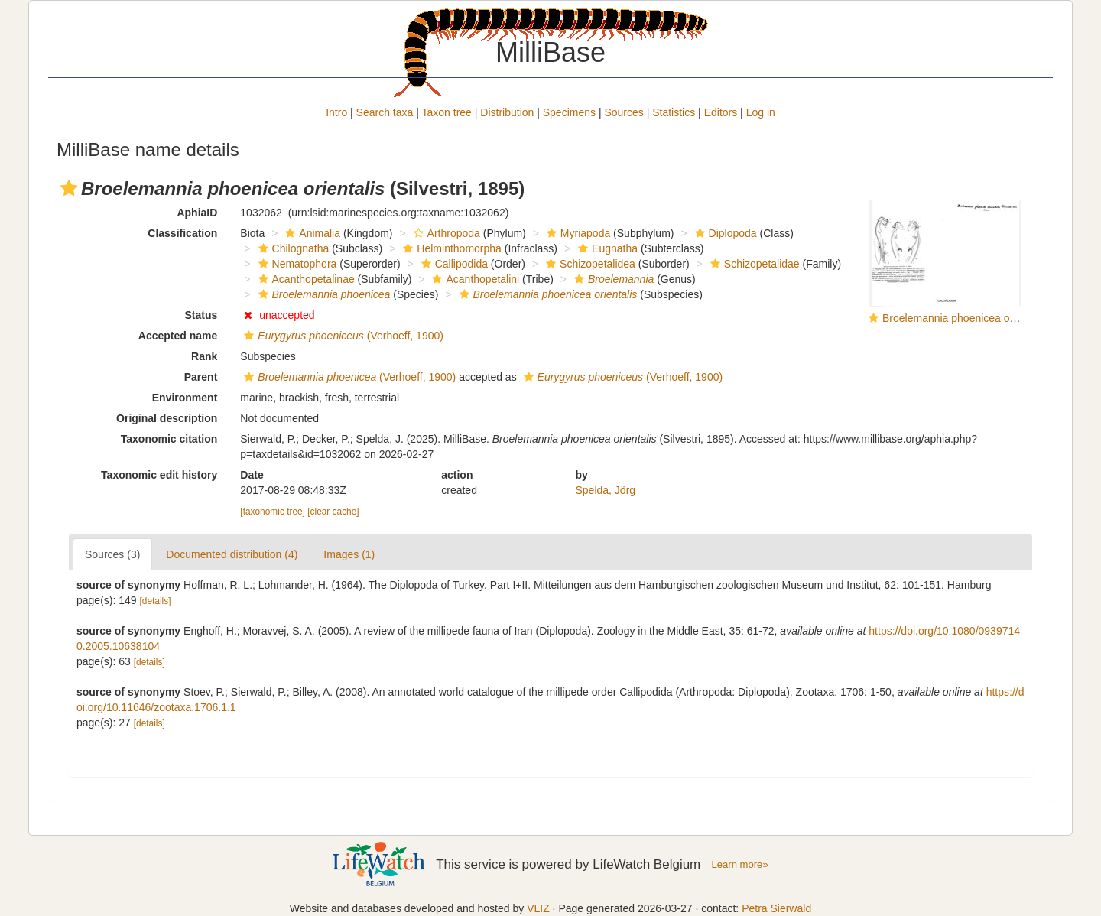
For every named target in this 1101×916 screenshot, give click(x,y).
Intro (336, 112)
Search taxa (385, 112)
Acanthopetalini (473, 279)
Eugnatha (606, 248)
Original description (166, 418)
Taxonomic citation (169, 439)
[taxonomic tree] (272, 511)
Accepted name (177, 336)
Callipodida (452, 264)
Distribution (507, 112)
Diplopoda (724, 233)
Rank (204, 356)
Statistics (673, 112)
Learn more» (740, 864)
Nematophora (296, 264)
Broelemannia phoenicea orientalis (964, 318)
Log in (760, 112)
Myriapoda (576, 233)
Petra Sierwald (776, 908)
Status (201, 315)
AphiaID (197, 212)
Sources (623, 112)
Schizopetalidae (753, 264)
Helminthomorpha (450, 248)
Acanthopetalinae (305, 279)
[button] (69, 188)
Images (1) (349, 554)
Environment (185, 397)
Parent (201, 377)
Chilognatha (292, 248)
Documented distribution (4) (231, 554)
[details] (155, 601)
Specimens (569, 112)
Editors (721, 112)
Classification (182, 233)
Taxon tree (447, 112)
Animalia (310, 233)
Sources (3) (112, 554)
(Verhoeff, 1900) (341, 336)
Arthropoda (445, 233)
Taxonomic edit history (159, 475)
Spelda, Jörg (606, 490)
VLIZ (538, 908)
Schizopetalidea (588, 264)
